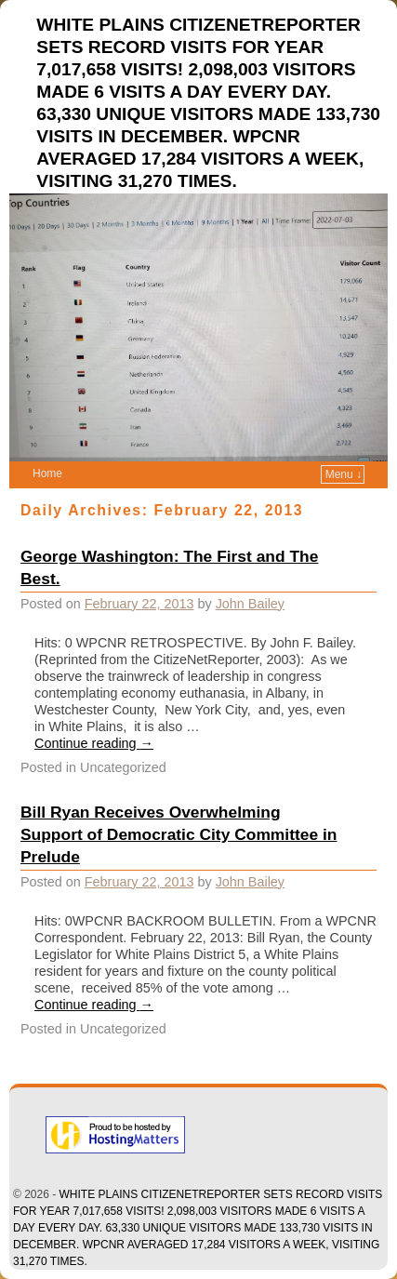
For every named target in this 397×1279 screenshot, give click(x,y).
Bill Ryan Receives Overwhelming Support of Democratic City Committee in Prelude (178, 834)
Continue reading (93, 743)
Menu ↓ (343, 474)
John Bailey (250, 603)
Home (47, 473)
